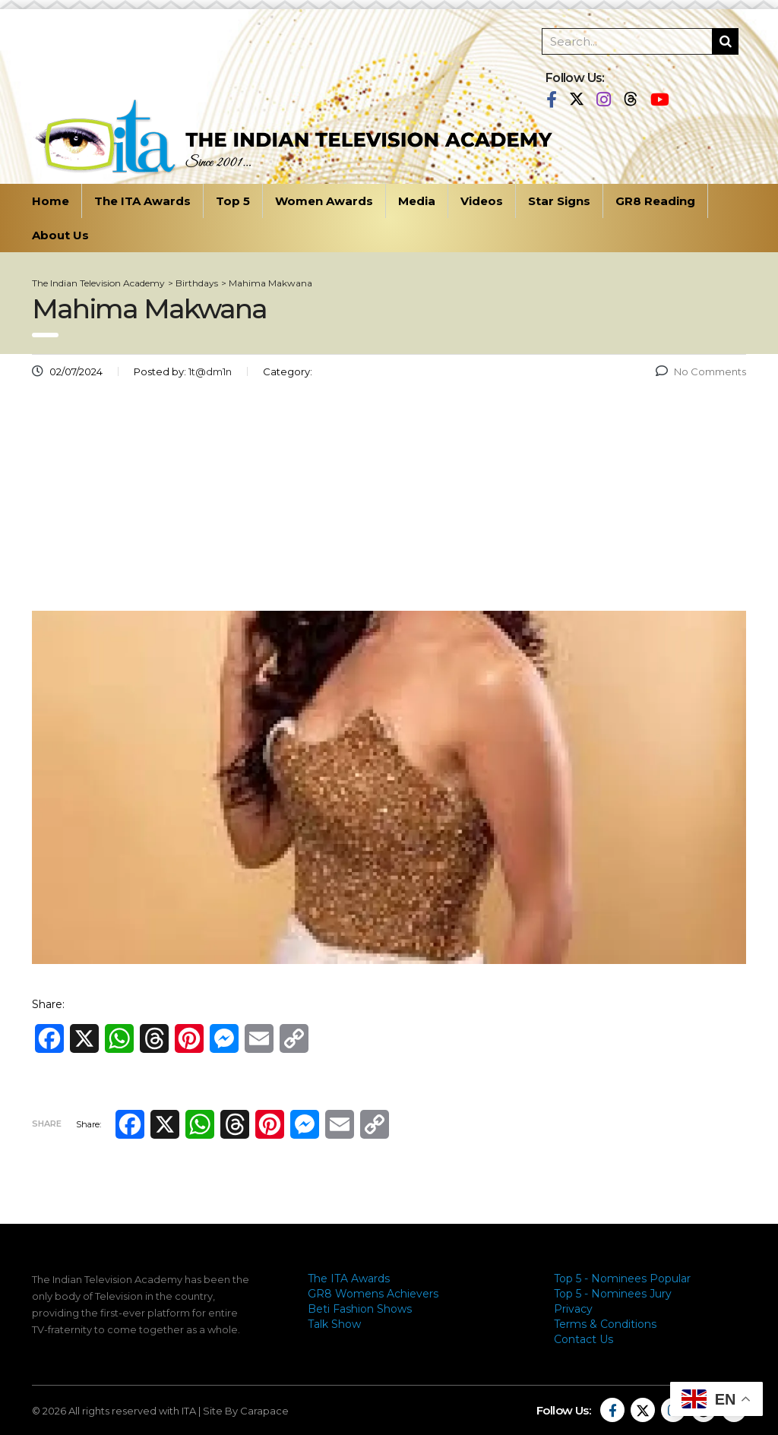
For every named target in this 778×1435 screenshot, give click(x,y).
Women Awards (324, 201)
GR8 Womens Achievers (373, 1294)
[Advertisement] (389, 500)
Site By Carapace (246, 1411)
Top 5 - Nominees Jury (613, 1294)
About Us (60, 235)
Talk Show (334, 1324)
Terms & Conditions (605, 1324)
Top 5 (233, 201)
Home (50, 201)
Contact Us (583, 1339)
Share (47, 1123)
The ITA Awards (142, 201)
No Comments (701, 371)
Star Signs (559, 201)
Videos (481, 201)
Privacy (573, 1309)
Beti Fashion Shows (360, 1309)
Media (416, 201)
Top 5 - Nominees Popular (622, 1278)
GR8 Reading (655, 201)
